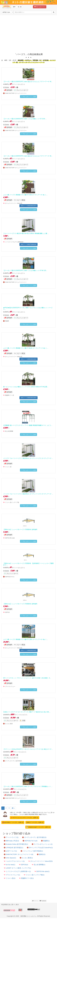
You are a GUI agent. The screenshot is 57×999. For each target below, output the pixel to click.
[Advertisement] (17, 33)
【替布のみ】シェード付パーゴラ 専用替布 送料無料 (20, 546)
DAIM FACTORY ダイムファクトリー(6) (18, 854)
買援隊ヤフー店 (9, 406)
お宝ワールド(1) (10, 851)
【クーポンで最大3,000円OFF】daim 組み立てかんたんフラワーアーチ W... (27, 81)
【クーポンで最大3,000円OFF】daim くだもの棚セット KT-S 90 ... (25, 120)
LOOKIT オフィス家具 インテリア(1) (17, 868)
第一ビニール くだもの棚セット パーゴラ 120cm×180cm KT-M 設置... (25, 397)
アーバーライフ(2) (11, 837)
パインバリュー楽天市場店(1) (32, 851)
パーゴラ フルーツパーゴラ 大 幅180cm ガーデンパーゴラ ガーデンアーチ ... (28, 472)
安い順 (20, 7)
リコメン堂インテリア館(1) (34, 875)
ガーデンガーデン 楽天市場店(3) (34, 837)
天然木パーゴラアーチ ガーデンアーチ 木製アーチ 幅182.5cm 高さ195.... (27, 736)
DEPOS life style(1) (42, 871)
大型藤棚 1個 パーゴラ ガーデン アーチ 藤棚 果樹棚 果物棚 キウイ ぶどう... (27, 437)
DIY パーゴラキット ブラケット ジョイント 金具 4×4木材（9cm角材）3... (27, 701)
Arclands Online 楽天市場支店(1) (16, 844)
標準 (14, 7)
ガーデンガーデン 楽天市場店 (13, 787)
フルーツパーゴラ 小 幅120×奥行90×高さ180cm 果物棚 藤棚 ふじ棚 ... (26, 239)
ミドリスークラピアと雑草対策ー (14, 248)
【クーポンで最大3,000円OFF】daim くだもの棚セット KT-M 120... (25, 278)
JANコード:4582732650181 (28, 250)
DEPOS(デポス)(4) (30, 841)
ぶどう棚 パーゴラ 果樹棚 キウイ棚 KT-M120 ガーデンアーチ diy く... (25, 357)
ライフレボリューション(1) (42, 844)
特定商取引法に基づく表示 (10, 904)
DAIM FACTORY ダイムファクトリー (16, 93)
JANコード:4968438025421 (28, 672)
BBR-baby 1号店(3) (11, 841)
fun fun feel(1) (9, 864)
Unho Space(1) (10, 858)
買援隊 (7, 330)
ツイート (35, 900)
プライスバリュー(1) (12, 875)
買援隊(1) (45, 841)
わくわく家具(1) (26, 858)
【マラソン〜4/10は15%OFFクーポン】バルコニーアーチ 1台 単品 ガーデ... (28, 775)
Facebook (42, 900)
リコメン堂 (8, 480)
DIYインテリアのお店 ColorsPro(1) (40, 847)
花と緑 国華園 (9, 443)
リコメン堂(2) (9, 878)
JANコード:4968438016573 (28, 210)
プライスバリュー (10, 709)
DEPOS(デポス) (9, 595)
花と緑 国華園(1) (38, 864)
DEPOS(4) (23, 864)
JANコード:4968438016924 (28, 368)
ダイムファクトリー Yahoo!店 (13, 208)
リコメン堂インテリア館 (12, 517)
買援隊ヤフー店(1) (26, 878)
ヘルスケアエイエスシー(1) (14, 861)
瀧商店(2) (41, 854)
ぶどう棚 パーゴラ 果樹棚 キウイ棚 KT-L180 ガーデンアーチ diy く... (25, 661)
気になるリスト (39, 7)
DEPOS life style (10, 555)
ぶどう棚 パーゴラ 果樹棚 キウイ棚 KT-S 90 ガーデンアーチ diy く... (25, 199)
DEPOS (7, 632)
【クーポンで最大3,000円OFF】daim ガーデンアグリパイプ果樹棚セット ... (27, 814)
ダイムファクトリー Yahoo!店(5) (40, 861)
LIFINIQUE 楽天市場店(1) (13, 847)
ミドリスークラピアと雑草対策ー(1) (17, 871)
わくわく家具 (9, 748)
